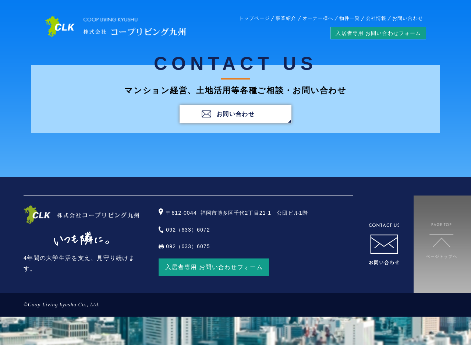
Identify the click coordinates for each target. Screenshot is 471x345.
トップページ (254, 18)
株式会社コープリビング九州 (115, 27)
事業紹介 (286, 18)
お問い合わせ (407, 18)
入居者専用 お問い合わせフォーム (378, 33)
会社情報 (376, 18)
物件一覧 (349, 18)
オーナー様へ (317, 18)
